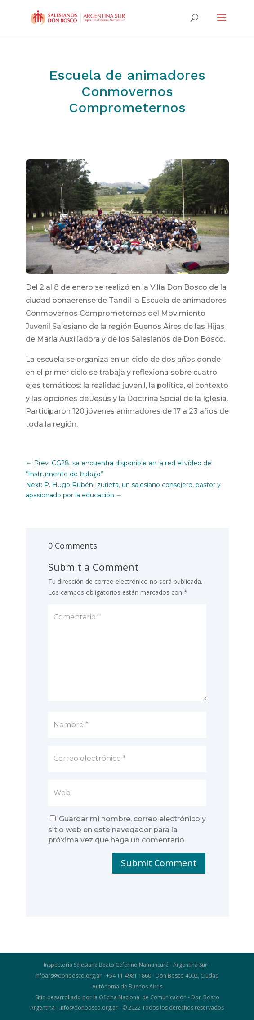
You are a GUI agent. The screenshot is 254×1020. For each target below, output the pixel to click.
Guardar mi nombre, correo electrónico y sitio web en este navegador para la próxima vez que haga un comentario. (127, 830)
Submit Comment (158, 863)
